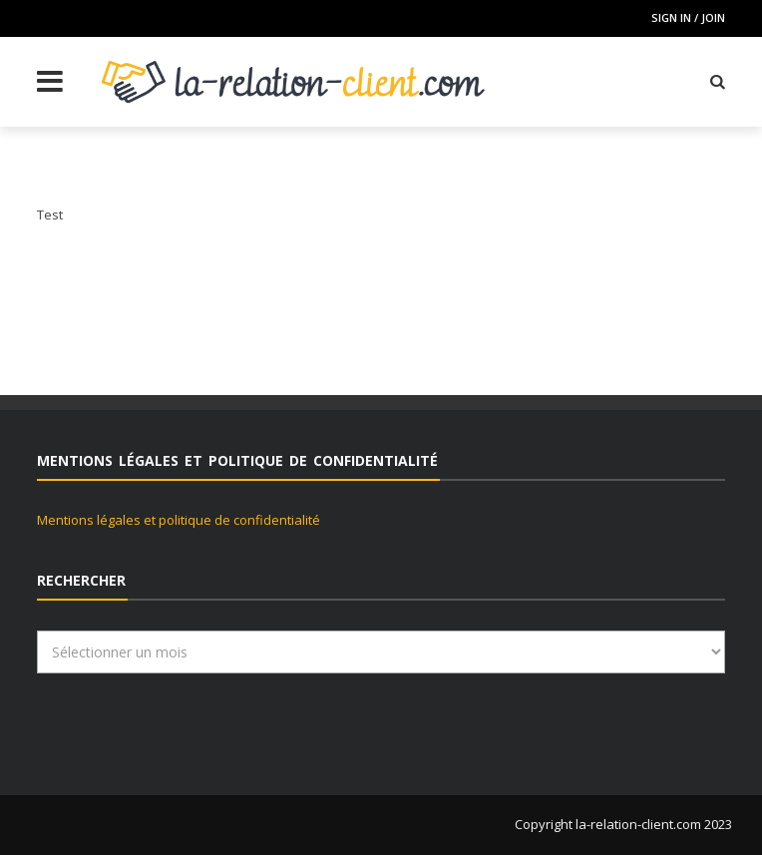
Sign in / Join (688, 17)
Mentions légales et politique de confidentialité (178, 520)
